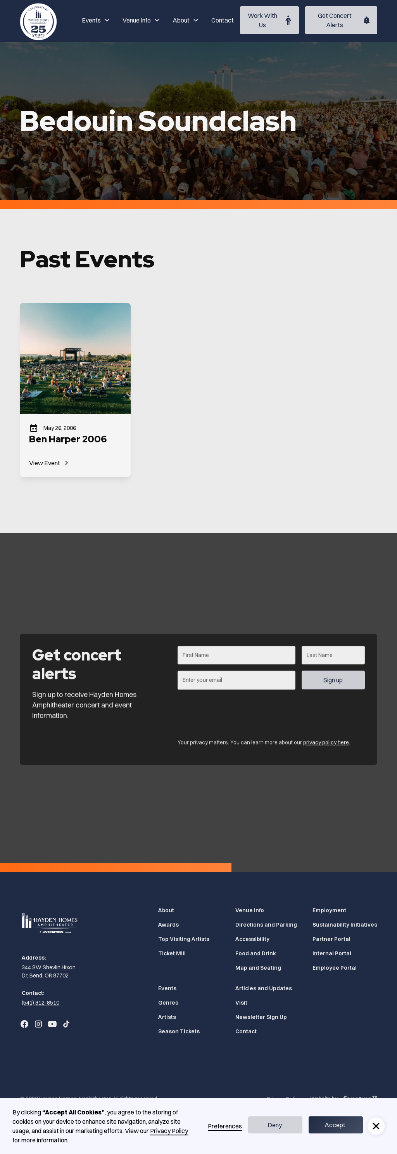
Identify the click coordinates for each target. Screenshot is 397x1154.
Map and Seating (258, 967)
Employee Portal (334, 967)
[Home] (38, 20)
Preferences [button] (225, 1126)
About (166, 910)
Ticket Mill (172, 953)
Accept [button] (335, 1125)
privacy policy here (326, 749)
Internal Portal (331, 953)
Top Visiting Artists (183, 939)
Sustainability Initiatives (344, 924)
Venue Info (249, 910)
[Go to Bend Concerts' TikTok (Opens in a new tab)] (66, 1024)
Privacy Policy (169, 1131)
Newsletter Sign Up (261, 1017)
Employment (329, 910)
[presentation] (236, 718)
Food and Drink (255, 953)
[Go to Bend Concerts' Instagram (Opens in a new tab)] (38, 1024)
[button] (96, 20)
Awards (168, 924)
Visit (241, 1002)
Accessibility (252, 939)
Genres (168, 1002)
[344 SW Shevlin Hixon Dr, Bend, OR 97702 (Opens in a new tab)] (50, 971)
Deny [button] (275, 1125)
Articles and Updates (263, 988)
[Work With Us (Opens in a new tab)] (269, 20)
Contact (222, 20)
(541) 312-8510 (40, 1002)
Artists (167, 1017)
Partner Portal (331, 939)
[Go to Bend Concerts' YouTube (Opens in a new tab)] (52, 1024)
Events (167, 988)
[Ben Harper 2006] (75, 390)
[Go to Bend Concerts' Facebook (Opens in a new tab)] (24, 1024)
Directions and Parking (266, 924)
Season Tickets (179, 1031)
